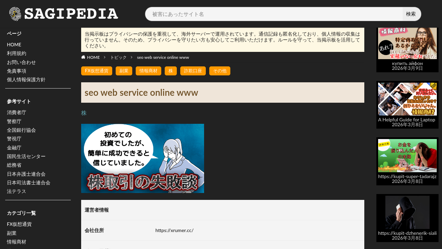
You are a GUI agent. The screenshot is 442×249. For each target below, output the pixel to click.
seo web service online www (163, 57)
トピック (118, 57)
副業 (12, 237)
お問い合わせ (21, 63)
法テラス (16, 195)
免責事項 (16, 72)
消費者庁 (16, 114)
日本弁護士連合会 (26, 177)
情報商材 (151, 71)
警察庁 (14, 123)
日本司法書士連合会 (28, 186)
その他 (226, 71)
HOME (14, 45)
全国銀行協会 (21, 132)
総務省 (14, 168)
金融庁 (14, 150)
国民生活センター (26, 159)
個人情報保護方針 (26, 81)
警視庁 (14, 141)
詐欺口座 (198, 71)
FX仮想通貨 (19, 228)
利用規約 (16, 54)
